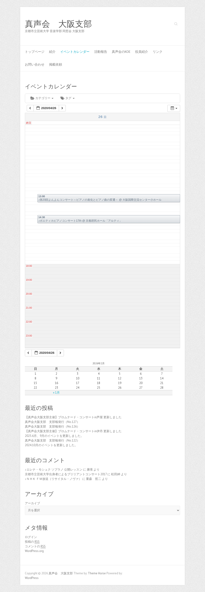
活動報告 (100, 52)
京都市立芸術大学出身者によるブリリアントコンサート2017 (66, 474)
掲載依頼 (55, 64)
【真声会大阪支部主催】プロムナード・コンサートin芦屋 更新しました (73, 417)
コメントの (35, 546)
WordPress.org (34, 551)
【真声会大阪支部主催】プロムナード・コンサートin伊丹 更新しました (73, 431)
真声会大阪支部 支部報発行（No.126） (52, 426)
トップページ (34, 52)
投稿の (32, 542)
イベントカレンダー (74, 52)
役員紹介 (141, 52)
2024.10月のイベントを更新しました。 (51, 445)
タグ (67, 98)
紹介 (52, 52)
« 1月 (56, 393)
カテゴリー (41, 98)
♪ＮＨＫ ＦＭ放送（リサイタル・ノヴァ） (53, 479)
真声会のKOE (121, 52)
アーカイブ (32, 503)
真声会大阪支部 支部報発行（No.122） (52, 440)
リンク (157, 52)
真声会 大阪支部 (58, 24)
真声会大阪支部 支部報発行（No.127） (52, 422)
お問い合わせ (34, 64)
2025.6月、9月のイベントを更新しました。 (54, 436)
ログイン (31, 537)
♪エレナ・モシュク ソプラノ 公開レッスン (53, 470)
